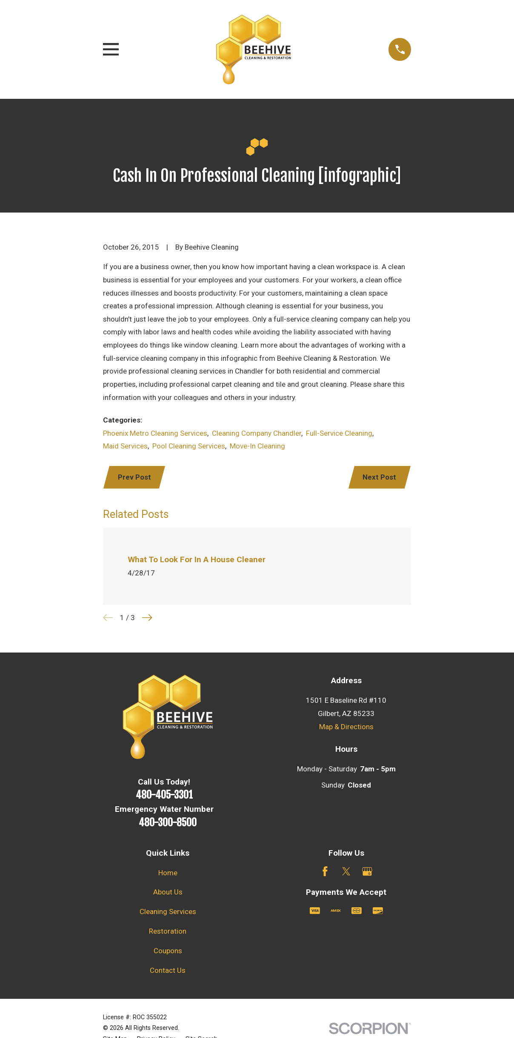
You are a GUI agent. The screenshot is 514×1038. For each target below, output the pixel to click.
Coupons (168, 950)
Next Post (379, 477)
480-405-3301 (164, 794)
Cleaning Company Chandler (256, 433)
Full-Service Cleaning (339, 433)
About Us (168, 892)
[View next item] (147, 617)
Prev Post (134, 477)
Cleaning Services (168, 911)
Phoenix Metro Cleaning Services (155, 433)
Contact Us (168, 970)
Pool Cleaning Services (188, 446)
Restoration (167, 931)
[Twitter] (346, 871)
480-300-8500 (168, 822)
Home (167, 872)
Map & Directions (346, 726)
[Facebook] (325, 871)
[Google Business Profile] (367, 871)
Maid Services (125, 446)
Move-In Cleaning (257, 446)
